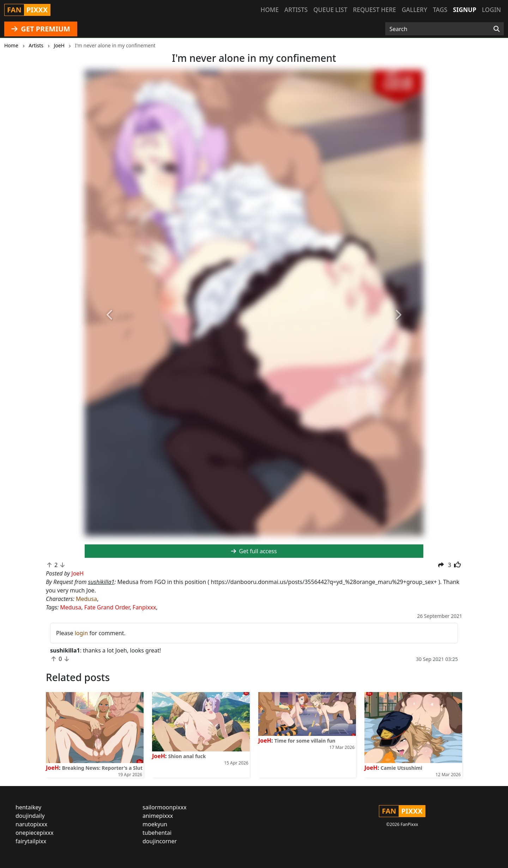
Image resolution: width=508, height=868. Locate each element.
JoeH (52, 768)
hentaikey (28, 807)
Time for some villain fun (304, 740)
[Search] (496, 29)
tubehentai (157, 833)
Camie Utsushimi (401, 767)
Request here (374, 10)
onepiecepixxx (35, 833)
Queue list (330, 10)
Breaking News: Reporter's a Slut (102, 767)
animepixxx (158, 816)
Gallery (414, 10)
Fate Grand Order (107, 607)
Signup (464, 10)
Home (270, 10)
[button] (110, 315)
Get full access (254, 551)
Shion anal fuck (187, 756)
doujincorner (160, 841)
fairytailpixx (31, 841)
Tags (440, 10)
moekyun (155, 824)
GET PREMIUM (40, 29)
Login (491, 10)
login (81, 633)
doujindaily (30, 816)
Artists (296, 10)
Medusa (86, 599)
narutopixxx (31, 824)
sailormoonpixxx (165, 807)
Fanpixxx (144, 607)
